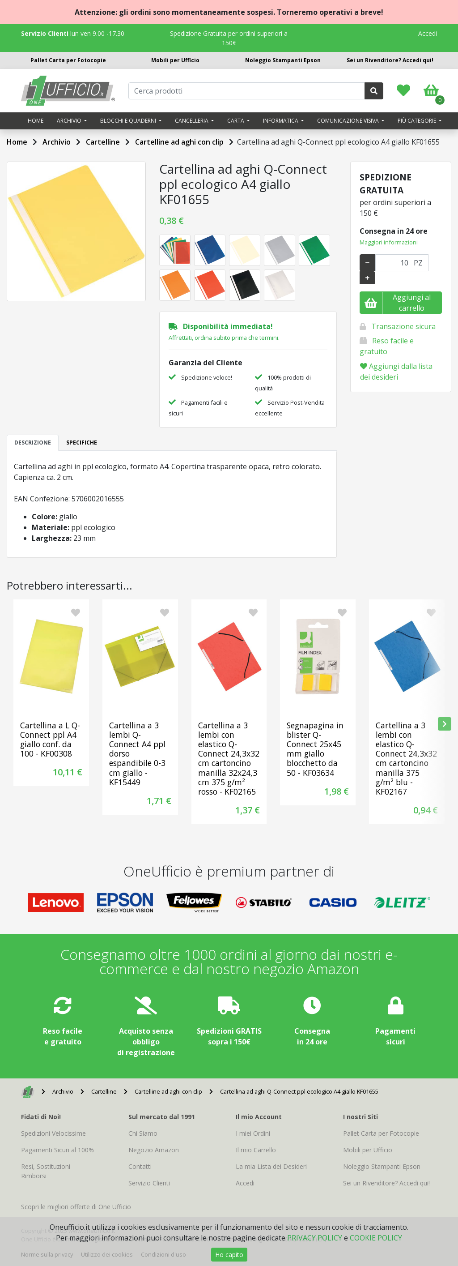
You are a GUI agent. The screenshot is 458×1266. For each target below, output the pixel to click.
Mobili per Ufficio (175, 60)
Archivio (56, 142)
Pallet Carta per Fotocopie (68, 60)
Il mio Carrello (256, 1150)
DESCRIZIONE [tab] (32, 442)
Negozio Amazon (153, 1150)
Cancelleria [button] (192, 120)
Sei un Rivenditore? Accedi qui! (390, 60)
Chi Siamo (142, 1133)
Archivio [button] (70, 120)
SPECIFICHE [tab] (81, 442)
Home (35, 120)
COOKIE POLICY (376, 1238)
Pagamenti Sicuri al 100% (57, 1150)
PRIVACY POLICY (314, 1238)
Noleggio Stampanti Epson (283, 60)
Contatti (140, 1166)
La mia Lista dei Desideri (271, 1166)
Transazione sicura (403, 326)
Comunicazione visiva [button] (348, 120)
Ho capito (229, 1254)
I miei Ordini (253, 1133)
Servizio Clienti (149, 1183)
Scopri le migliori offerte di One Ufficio (76, 1206)
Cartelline (103, 142)
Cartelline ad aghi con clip (179, 142)
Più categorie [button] (417, 120)
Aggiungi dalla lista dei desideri (396, 371)
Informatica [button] (281, 120)
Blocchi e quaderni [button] (128, 120)
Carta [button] (236, 120)
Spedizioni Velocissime (53, 1133)
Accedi (427, 33)
